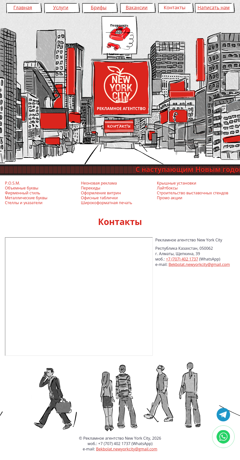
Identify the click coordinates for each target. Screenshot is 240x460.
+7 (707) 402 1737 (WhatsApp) (125, 443)
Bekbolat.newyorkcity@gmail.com (199, 264)
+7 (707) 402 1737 (182, 259)
